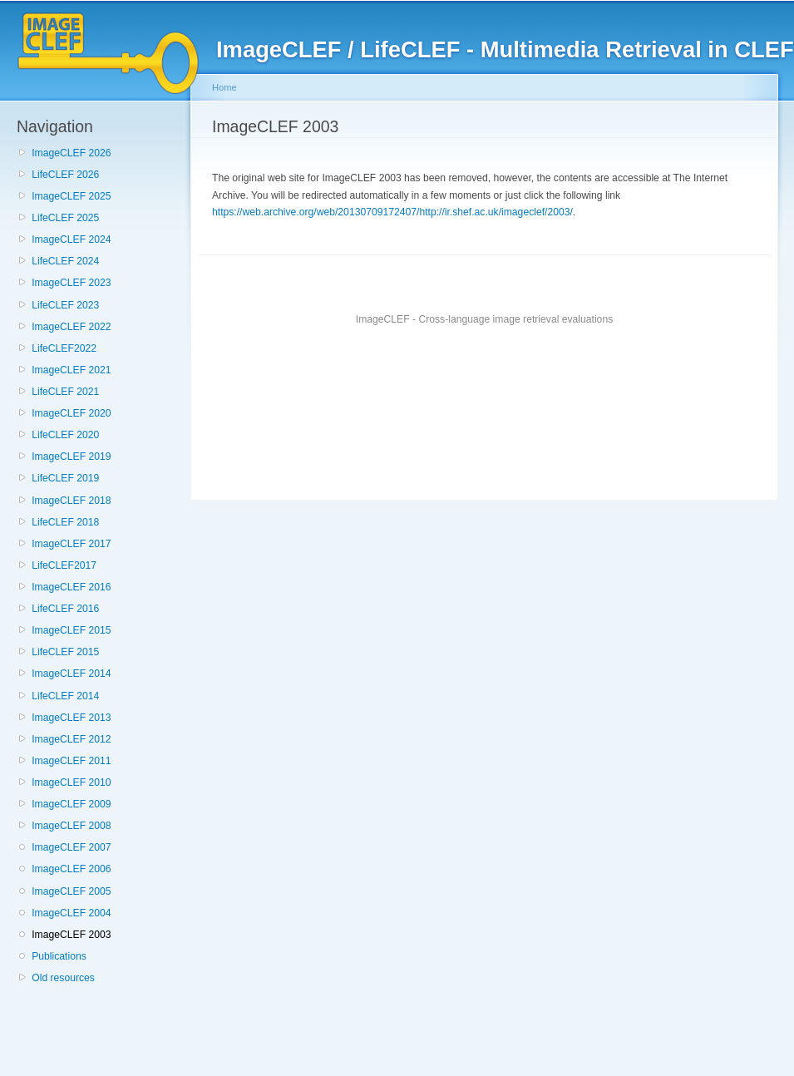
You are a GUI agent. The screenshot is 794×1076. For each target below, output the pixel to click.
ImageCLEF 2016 (71, 587)
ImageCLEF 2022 (71, 327)
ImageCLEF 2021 (71, 370)
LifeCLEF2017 (64, 565)
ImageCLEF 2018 (71, 500)
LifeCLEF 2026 (65, 174)
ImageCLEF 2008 (71, 826)
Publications (59, 956)
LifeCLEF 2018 (65, 522)
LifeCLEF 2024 (65, 261)
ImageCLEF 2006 (71, 869)
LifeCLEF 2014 (65, 696)
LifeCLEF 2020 (65, 435)
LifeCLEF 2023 (65, 305)
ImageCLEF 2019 (71, 456)
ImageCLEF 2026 (71, 153)
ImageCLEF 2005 (71, 891)
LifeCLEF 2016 (65, 609)
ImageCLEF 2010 (71, 782)
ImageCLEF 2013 (71, 717)
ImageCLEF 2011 (71, 761)
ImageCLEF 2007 (71, 847)
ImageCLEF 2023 (71, 283)
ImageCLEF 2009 (71, 804)
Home (224, 87)
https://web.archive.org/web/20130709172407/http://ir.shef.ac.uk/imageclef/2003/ (392, 212)
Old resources (63, 978)
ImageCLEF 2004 (71, 913)
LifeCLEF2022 (64, 348)
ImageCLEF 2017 (71, 544)
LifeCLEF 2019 (65, 478)
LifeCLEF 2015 (65, 652)
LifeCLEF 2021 (65, 391)
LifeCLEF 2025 (65, 218)
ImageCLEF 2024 (71, 239)
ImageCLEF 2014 (71, 673)
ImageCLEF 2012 (71, 739)
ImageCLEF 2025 (71, 196)
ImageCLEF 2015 (71, 630)
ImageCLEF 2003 (71, 934)
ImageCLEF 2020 (71, 413)
